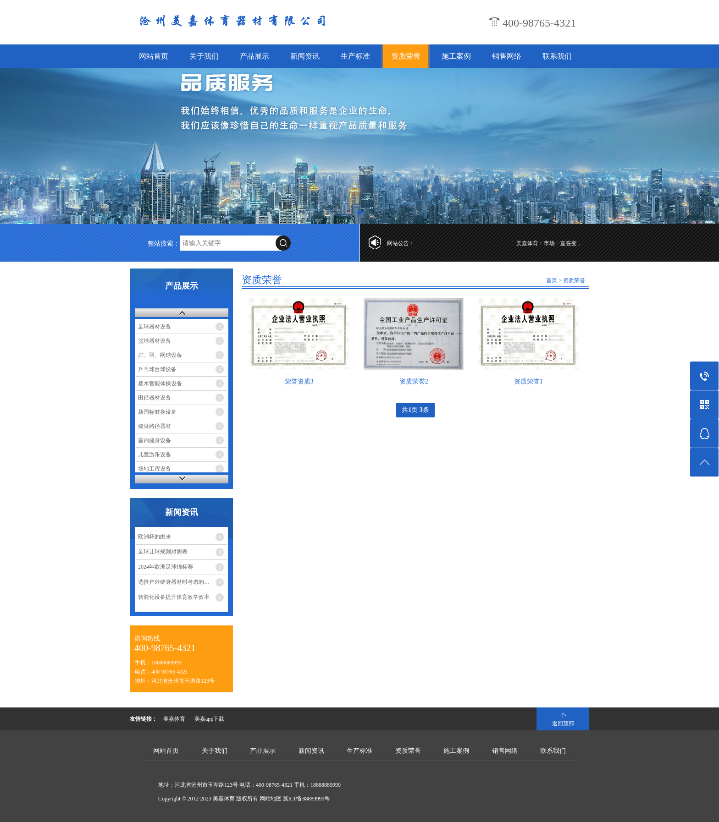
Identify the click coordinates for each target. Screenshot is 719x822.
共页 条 (415, 410)
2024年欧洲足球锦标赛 (165, 567)
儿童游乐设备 (154, 454)
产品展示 (254, 56)
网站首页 (153, 56)
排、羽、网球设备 (160, 355)
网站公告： (401, 243)
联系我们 (557, 56)
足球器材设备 (154, 326)
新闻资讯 (305, 56)
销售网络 (506, 56)
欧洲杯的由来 (154, 536)
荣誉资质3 (299, 381)
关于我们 (204, 56)
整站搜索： (164, 243)
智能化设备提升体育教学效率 (174, 597)
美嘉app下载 (209, 719)
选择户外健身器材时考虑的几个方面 (182, 582)
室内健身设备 (154, 440)
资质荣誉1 (528, 381)
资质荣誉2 (413, 381)
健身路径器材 (154, 426)
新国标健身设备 (157, 412)
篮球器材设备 (154, 341)
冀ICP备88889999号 (306, 798)
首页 (551, 280)
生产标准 (355, 56)
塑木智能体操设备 (160, 383)
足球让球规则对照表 (163, 551)
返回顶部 (563, 723)
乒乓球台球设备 (157, 369)
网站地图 (271, 798)
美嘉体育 (174, 719)
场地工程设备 (154, 469)
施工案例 (456, 56)
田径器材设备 (154, 398)
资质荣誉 (405, 56)
